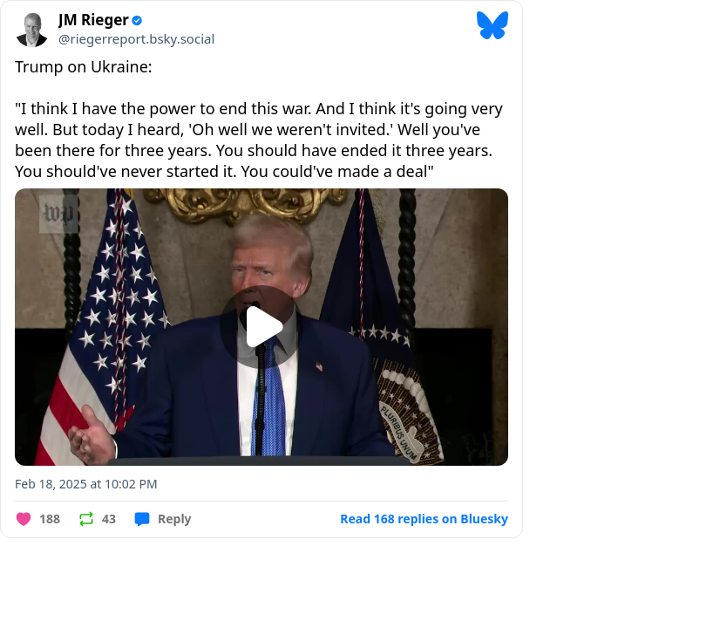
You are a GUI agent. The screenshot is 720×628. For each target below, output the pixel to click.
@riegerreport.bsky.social (136, 38)
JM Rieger (93, 20)
